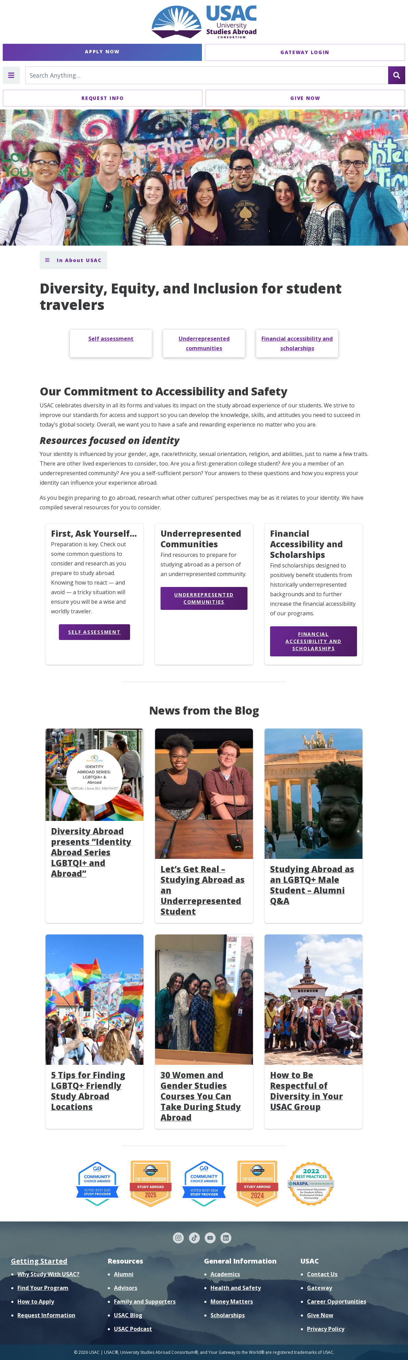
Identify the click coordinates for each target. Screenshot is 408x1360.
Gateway (319, 1288)
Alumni (123, 1274)
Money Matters (232, 1301)
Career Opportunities (336, 1301)
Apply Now (102, 51)
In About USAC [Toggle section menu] (73, 260)
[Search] (396, 75)
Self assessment (110, 338)
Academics (225, 1274)
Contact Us (322, 1274)
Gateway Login (305, 52)
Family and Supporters (145, 1301)
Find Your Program (42, 1288)
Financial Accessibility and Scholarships (313, 641)
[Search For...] (206, 75)
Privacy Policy (325, 1329)
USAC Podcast (133, 1329)
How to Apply (35, 1301)
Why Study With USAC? (48, 1274)
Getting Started (39, 1261)
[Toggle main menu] (11, 75)
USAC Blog (128, 1315)
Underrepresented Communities (204, 598)
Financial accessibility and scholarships (297, 343)
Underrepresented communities (204, 343)
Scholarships (228, 1315)
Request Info (102, 98)
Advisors (125, 1288)
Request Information (46, 1315)
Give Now (305, 98)
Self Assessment (94, 632)
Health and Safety (236, 1288)
